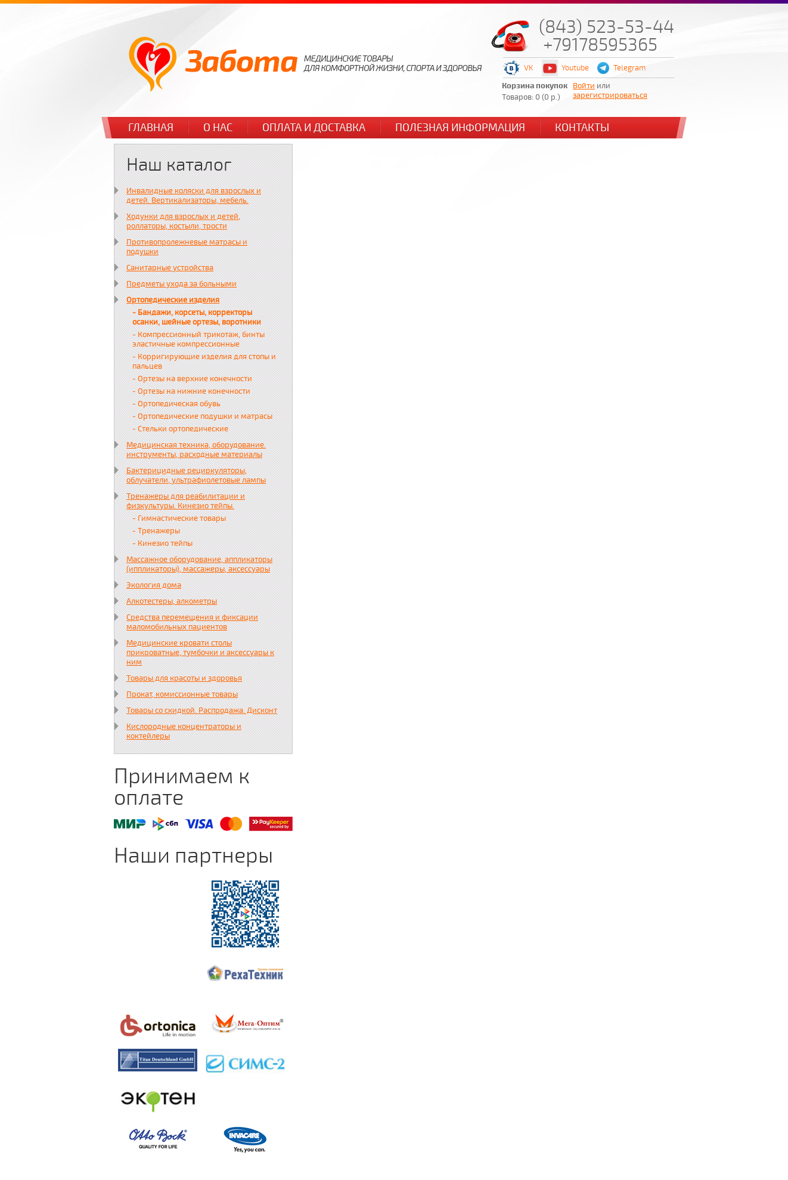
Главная (150, 127)
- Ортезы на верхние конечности (192, 379)
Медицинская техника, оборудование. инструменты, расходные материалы (196, 449)
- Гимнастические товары (179, 518)
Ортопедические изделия (172, 300)
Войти (584, 86)
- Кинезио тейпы (162, 543)
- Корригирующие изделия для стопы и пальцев (204, 361)
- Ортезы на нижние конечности (191, 391)
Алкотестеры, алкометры (171, 601)
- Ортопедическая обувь (176, 404)
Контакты (582, 127)
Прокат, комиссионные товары (182, 694)
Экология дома (153, 585)
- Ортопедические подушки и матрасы (202, 416)
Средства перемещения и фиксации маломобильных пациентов (192, 622)
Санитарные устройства (169, 268)
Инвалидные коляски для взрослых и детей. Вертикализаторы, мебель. (193, 195)
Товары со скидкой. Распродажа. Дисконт (201, 710)
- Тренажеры (156, 531)
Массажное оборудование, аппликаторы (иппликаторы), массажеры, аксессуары (199, 564)
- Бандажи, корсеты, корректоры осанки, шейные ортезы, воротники (196, 317)
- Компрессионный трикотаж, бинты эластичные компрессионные (198, 339)
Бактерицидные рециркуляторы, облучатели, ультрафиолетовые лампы (196, 475)
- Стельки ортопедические (180, 429)
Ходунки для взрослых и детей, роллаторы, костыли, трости (183, 221)
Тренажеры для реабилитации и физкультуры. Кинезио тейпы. (185, 501)
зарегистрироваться (610, 95)
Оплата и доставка (313, 127)
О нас (217, 127)
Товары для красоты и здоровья (184, 678)
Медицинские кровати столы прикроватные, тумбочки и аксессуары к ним (200, 652)
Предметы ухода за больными (181, 284)
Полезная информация (460, 127)
